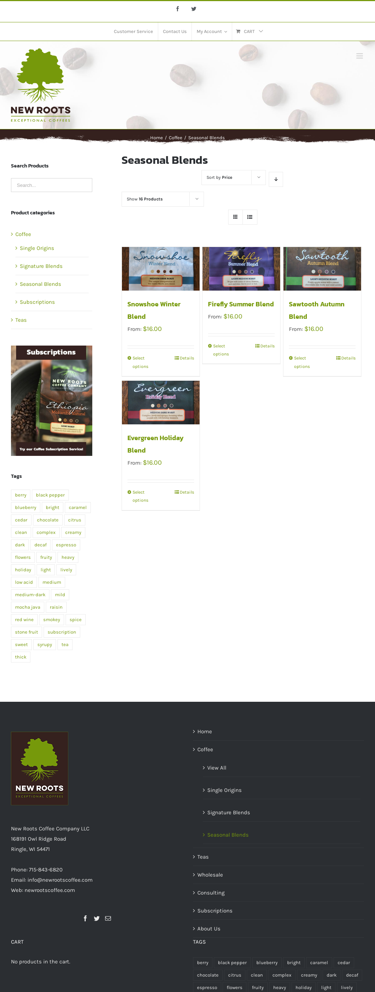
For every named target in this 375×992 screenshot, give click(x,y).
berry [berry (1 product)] (20, 495)
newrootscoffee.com (50, 890)
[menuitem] (133, 31)
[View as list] (250, 217)
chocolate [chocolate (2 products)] (48, 520)
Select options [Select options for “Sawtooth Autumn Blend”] (302, 362)
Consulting (210, 892)
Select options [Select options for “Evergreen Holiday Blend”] (140, 496)
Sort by (219, 177)
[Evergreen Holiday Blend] (161, 402)
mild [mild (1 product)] (60, 594)
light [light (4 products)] (46, 569)
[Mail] (108, 918)
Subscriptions (37, 302)
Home (204, 731)
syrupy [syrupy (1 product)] (44, 644)
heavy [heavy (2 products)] (68, 557)
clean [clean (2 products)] (21, 532)
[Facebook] (85, 918)
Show (145, 199)
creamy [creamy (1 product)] (73, 532)
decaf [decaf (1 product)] (40, 544)
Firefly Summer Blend (241, 304)
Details (187, 358)
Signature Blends (41, 266)
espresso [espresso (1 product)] (66, 544)
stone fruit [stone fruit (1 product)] (26, 632)
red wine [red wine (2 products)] (24, 619)
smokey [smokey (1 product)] (51, 619)
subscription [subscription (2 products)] (62, 632)
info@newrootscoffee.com (60, 880)
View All (216, 767)
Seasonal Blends (40, 284)
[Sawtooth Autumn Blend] (322, 269)
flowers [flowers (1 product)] (23, 557)
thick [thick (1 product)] (20, 657)
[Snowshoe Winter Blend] (161, 269)
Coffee (23, 234)
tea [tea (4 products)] (65, 644)
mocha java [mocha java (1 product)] (27, 607)
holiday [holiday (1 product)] (23, 569)
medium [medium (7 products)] (51, 582)
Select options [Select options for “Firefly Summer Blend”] (221, 350)
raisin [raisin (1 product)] (56, 607)
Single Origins (37, 248)
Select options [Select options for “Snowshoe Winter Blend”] (140, 362)
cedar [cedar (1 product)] (21, 520)
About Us (208, 928)
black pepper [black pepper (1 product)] (50, 495)
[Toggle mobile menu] (360, 56)
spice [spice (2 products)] (76, 619)
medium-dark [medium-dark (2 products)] (30, 594)
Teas (21, 320)
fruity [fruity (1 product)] (46, 557)
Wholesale (210, 874)
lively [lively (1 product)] (66, 569)
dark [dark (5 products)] (20, 544)
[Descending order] (276, 179)
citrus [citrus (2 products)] (74, 520)
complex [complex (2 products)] (46, 532)
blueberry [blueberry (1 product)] (25, 507)
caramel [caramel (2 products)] (78, 507)
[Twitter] (97, 918)
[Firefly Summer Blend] (241, 269)
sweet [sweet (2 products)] (21, 644)
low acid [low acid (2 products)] (24, 582)
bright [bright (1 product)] (52, 507)
